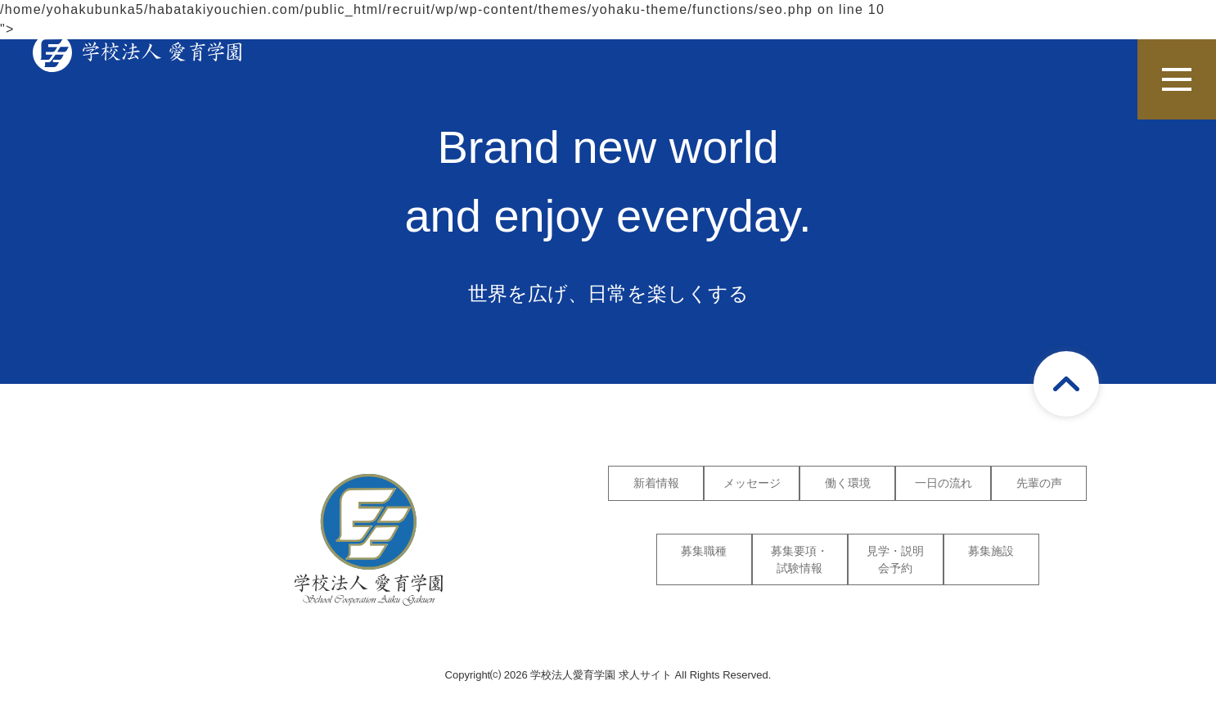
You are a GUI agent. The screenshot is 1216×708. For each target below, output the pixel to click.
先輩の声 (1039, 482)
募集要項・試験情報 (799, 559)
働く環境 (848, 482)
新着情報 (656, 482)
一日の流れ (943, 482)
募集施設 (991, 550)
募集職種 (704, 550)
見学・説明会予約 (895, 559)
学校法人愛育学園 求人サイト (601, 675)
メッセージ (752, 482)
